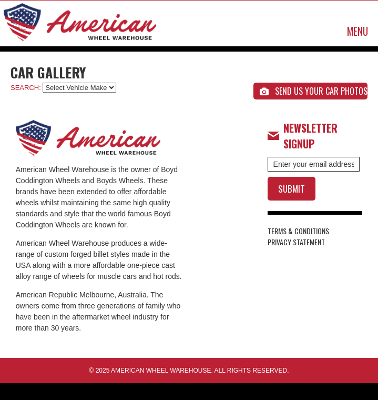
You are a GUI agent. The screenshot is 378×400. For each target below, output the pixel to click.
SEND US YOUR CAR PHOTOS (313, 91)
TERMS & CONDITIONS (298, 230)
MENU (357, 31)
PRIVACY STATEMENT (296, 241)
